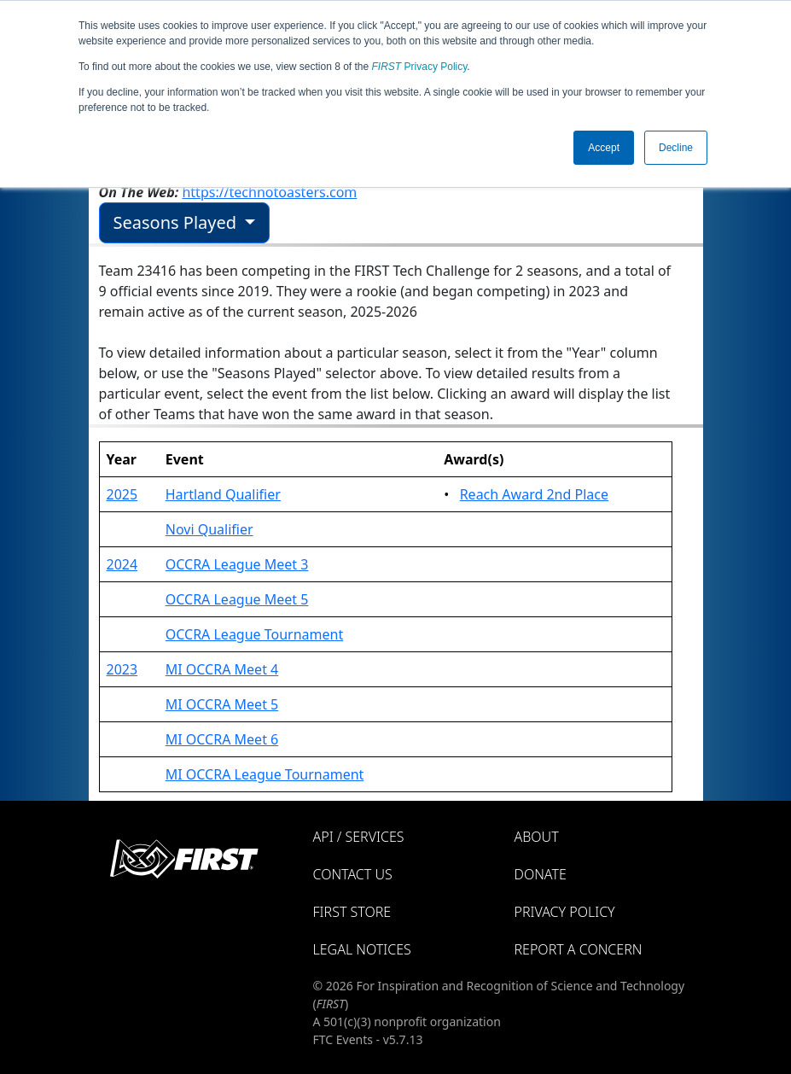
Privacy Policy (420, 67)
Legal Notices (362, 949)
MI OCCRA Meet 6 (222, 739)
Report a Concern (579, 949)
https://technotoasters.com (269, 192)
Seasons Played (177, 222)
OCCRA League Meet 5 (237, 599)
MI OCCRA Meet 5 (222, 704)
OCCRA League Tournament (255, 634)
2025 (122, 494)
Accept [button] (603, 148)
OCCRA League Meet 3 (237, 564)
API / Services (358, 836)
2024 (122, 564)
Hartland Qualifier (223, 494)
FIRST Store (352, 911)
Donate (541, 874)
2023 (122, 669)
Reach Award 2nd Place (534, 494)
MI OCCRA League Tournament (265, 774)
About (537, 836)
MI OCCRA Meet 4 (222, 669)
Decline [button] (676, 148)
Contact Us (353, 874)
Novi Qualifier (209, 529)
